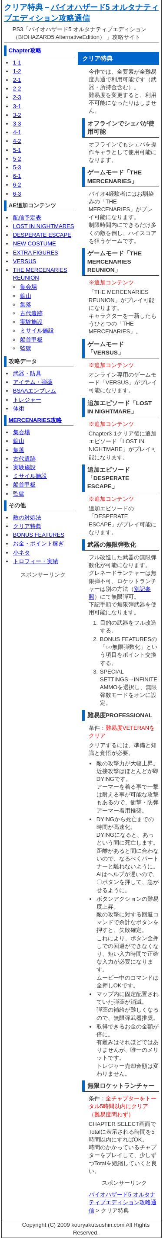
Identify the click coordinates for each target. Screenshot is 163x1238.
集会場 (28, 287)
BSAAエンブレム (35, 390)
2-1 (17, 80)
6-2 (17, 184)
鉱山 (25, 296)
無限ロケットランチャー (120, 1086)
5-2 (17, 158)
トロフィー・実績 (35, 561)
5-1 (17, 150)
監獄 (25, 348)
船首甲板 (31, 339)
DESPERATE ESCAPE (42, 235)
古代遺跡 (31, 313)
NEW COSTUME (34, 243)
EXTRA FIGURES (35, 252)
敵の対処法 (27, 517)
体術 (18, 408)
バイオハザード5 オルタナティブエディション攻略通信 (122, 1202)
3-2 (17, 115)
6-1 (17, 176)
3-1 (17, 106)
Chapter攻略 (25, 50)
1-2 (17, 71)
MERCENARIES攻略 (35, 420)
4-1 (17, 132)
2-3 (17, 97)
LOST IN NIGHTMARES (43, 226)
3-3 (17, 123)
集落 (25, 304)
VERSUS (24, 261)
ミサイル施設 (37, 330)
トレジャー (27, 400)
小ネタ (21, 552)
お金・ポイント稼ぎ (38, 543)
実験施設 (31, 322)
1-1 (17, 62)
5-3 (17, 167)
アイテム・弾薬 (33, 382)
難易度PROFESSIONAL (120, 715)
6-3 (17, 193)
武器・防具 (27, 373)
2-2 (17, 88)
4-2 (17, 141)
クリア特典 (27, 526)
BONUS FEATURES (38, 535)
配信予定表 (27, 217)
